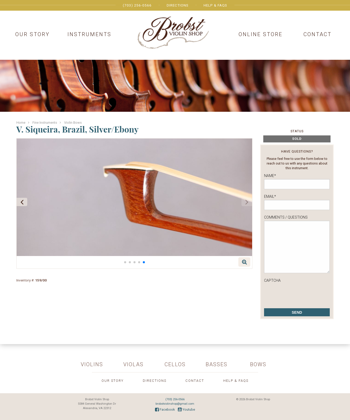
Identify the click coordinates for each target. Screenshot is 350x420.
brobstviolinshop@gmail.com (175, 403)
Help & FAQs (215, 5)
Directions (178, 5)
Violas (133, 364)
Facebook (165, 409)
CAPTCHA (272, 280)
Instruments (89, 34)
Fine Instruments (44, 122)
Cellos (175, 364)
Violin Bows (73, 122)
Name (270, 176)
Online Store (260, 34)
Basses (216, 364)
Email (270, 196)
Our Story (32, 34)
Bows (258, 364)
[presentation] (303, 294)
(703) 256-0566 (137, 5)
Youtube (186, 409)
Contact (318, 34)
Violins (92, 364)
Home (20, 122)
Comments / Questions (286, 217)
